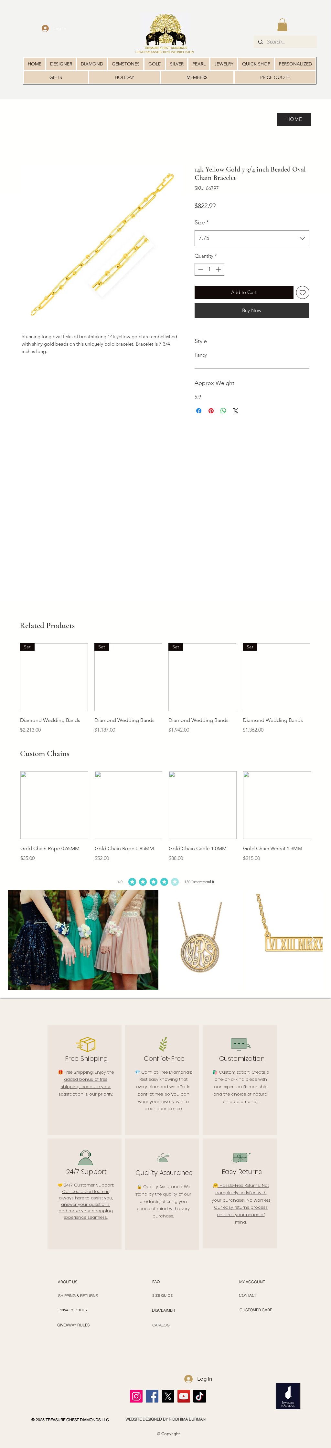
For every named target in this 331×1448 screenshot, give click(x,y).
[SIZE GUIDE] (162, 1295)
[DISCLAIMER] (163, 1310)
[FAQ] (156, 1281)
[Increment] (219, 269)
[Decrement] (200, 269)
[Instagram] (136, 1396)
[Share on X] (236, 411)
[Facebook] (152, 1396)
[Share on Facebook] (199, 411)
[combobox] (252, 238)
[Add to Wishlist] (302, 292)
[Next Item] (311, 939)
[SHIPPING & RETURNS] (78, 1295)
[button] (282, 24)
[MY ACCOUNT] (252, 1281)
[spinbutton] (209, 269)
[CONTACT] (248, 1295)
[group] (165, 688)
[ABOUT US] (67, 1281)
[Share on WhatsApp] (223, 411)
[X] (168, 1396)
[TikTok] (199, 1396)
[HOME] (294, 119)
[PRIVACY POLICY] (73, 1310)
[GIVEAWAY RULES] (73, 1325)
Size (202, 222)
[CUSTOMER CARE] (255, 1310)
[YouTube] (183, 1396)
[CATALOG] (161, 1325)
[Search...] (285, 41)
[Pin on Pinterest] (211, 411)
